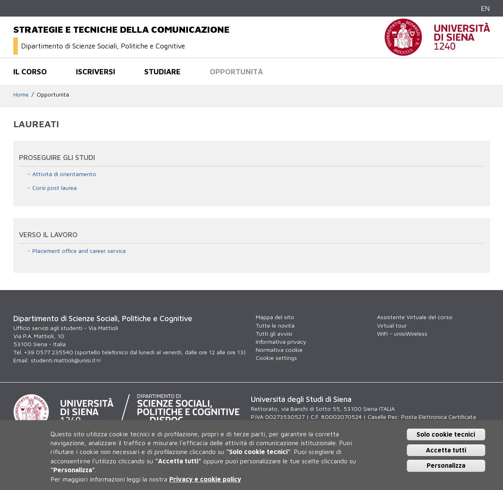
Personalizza (446, 465)
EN (485, 8)
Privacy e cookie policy (205, 479)
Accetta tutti (446, 450)
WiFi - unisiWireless (402, 333)
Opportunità (236, 71)
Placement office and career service (79, 250)
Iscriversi (95, 71)
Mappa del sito (275, 316)
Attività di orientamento (64, 173)
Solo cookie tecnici (446, 434)
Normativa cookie (279, 349)
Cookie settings (276, 357)
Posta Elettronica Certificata (438, 416)
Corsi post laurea (54, 187)
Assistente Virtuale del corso (414, 316)
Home (21, 94)
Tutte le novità (275, 325)
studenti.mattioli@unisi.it (66, 360)
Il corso (30, 71)
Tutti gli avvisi (274, 333)
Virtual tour (392, 325)
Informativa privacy (281, 341)
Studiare (162, 71)
